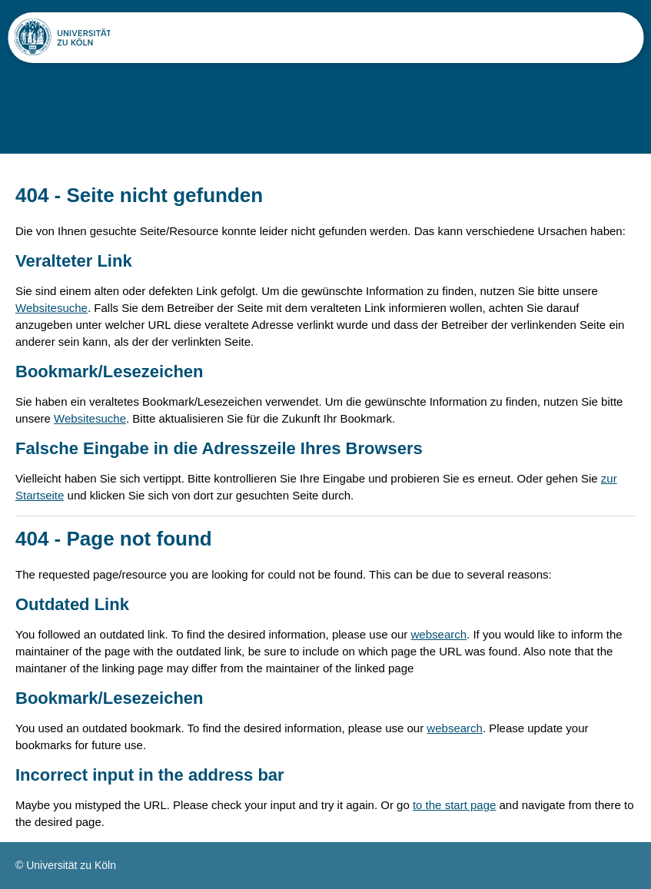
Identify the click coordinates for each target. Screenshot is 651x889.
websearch (439, 634)
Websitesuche (51, 307)
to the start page (454, 804)
